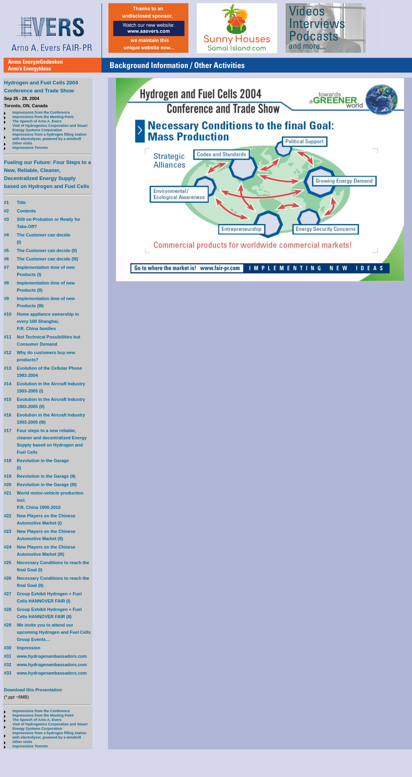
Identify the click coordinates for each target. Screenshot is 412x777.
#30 (7, 647)
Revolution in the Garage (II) (46, 476)
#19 (7, 476)
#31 (7, 656)
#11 (7, 336)
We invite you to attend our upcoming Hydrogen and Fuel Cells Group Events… (54, 632)
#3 (6, 219)
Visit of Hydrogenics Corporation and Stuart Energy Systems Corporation (50, 128)
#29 (7, 625)
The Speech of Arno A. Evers (37, 121)
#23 (7, 531)
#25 (7, 562)
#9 (6, 298)
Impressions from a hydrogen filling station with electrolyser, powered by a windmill (49, 136)
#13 (7, 368)
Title (21, 202)
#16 (7, 415)
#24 (7, 547)
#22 (7, 515)
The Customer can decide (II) (47, 250)
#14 (7, 383)
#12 (7, 352)
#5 (6, 250)
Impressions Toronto (30, 148)
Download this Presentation (33, 689)
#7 (6, 267)
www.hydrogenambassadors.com (52, 656)
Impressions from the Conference (41, 112)
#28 (7, 609)
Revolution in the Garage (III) (47, 484)
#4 (6, 234)
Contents (26, 210)
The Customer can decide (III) (47, 258)
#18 (7, 460)
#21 (7, 493)
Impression (28, 647)
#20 (7, 484)
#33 (7, 673)
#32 (7, 664)
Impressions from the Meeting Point (43, 117)
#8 (6, 282)
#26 (7, 578)
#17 (7, 430)
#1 (6, 202)
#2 (6, 210)
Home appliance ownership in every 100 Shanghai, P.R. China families (48, 321)
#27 (7, 593)
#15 (7, 399)
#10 (7, 314)
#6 (6, 258)
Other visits (22, 143)
